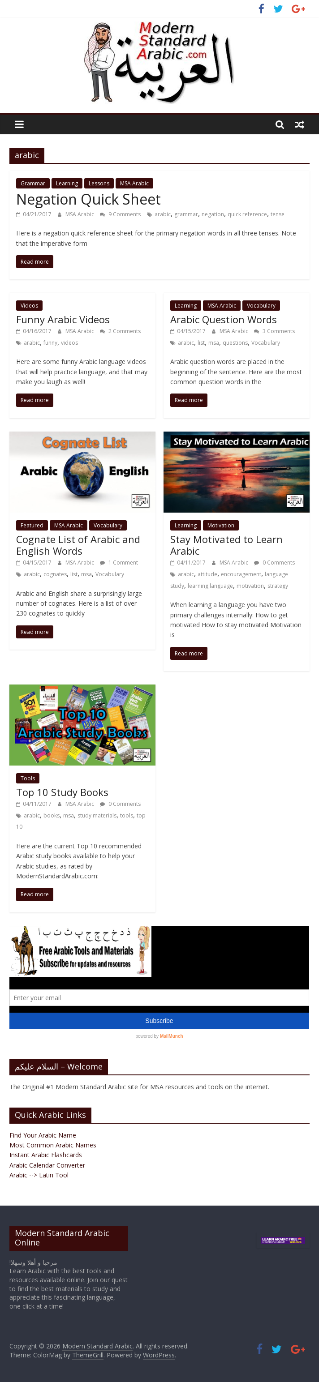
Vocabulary (261, 305)
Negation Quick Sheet (88, 199)
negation (213, 214)
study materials (97, 815)
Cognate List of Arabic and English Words (78, 544)
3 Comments (274, 331)
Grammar (33, 183)
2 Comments (120, 331)
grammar (186, 214)
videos (69, 343)
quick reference (247, 214)
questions (235, 343)
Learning (67, 183)
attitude (207, 574)
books (51, 815)
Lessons (99, 183)
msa (213, 343)
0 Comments (274, 562)
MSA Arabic (134, 183)
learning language (210, 586)
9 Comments (120, 214)
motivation (250, 586)
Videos (29, 305)
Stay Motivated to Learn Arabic (226, 544)
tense (278, 214)
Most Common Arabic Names (52, 1145)
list (201, 343)
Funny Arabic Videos (63, 319)
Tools (28, 778)
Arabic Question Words (223, 319)
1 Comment (119, 562)
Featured (32, 525)
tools (126, 815)
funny (50, 343)
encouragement (241, 574)
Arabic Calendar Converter (47, 1165)
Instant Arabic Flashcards (45, 1155)
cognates (55, 574)
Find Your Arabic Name (42, 1135)
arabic (163, 214)
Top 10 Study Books (62, 792)
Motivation (220, 525)
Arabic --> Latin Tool (39, 1175)
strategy (277, 586)
